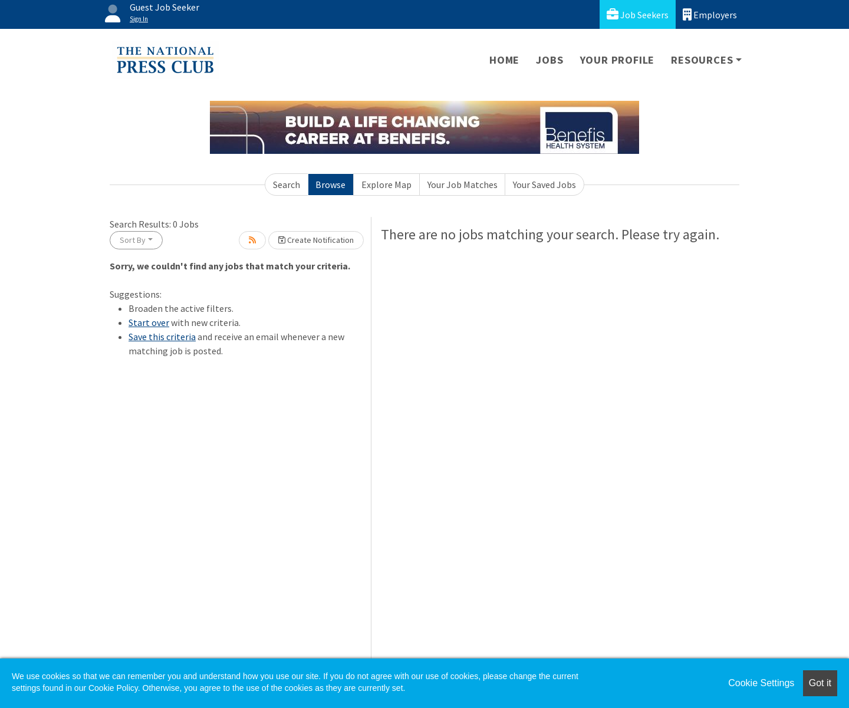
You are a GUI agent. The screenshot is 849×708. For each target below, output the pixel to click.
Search (286, 184)
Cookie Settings (761, 683)
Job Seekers (638, 14)
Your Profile (617, 60)
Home (504, 60)
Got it (820, 683)
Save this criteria (162, 337)
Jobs (549, 60)
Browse (330, 184)
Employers (710, 14)
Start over (149, 322)
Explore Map (386, 184)
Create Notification (316, 240)
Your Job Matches (462, 184)
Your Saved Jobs (544, 184)
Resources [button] (702, 60)
